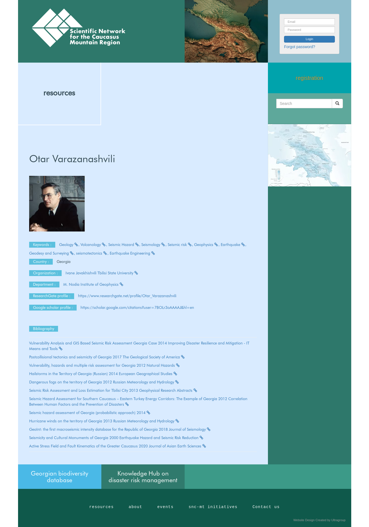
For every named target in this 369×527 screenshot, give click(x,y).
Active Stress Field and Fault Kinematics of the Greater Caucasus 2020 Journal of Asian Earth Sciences (118, 446)
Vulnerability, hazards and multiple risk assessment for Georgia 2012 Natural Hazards (104, 365)
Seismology (154, 244)
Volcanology (94, 244)
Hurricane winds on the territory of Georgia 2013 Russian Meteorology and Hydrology (104, 421)
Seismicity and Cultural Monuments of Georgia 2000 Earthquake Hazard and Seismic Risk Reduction (116, 437)
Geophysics (207, 244)
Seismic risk (180, 244)
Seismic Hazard (124, 244)
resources (59, 92)
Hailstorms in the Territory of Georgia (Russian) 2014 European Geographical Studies (103, 373)
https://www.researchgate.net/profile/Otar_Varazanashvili (127, 296)
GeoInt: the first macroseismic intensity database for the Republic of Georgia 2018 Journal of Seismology (120, 429)
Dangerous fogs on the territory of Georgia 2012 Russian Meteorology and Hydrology (104, 382)
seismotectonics (92, 253)
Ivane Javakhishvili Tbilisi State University (102, 273)
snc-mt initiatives (213, 507)
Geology (69, 244)
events (165, 507)
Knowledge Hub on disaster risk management (143, 477)
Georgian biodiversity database (59, 477)
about (135, 507)
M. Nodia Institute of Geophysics (93, 284)
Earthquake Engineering (132, 253)
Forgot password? (299, 47)
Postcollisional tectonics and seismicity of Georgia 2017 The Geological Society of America (107, 357)
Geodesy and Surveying (52, 253)
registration (309, 78)
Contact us (266, 507)
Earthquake (234, 244)
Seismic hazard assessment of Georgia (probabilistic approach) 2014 (90, 412)
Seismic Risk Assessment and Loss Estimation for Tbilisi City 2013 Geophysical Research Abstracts (113, 390)
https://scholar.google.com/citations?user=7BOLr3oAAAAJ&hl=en (137, 307)
